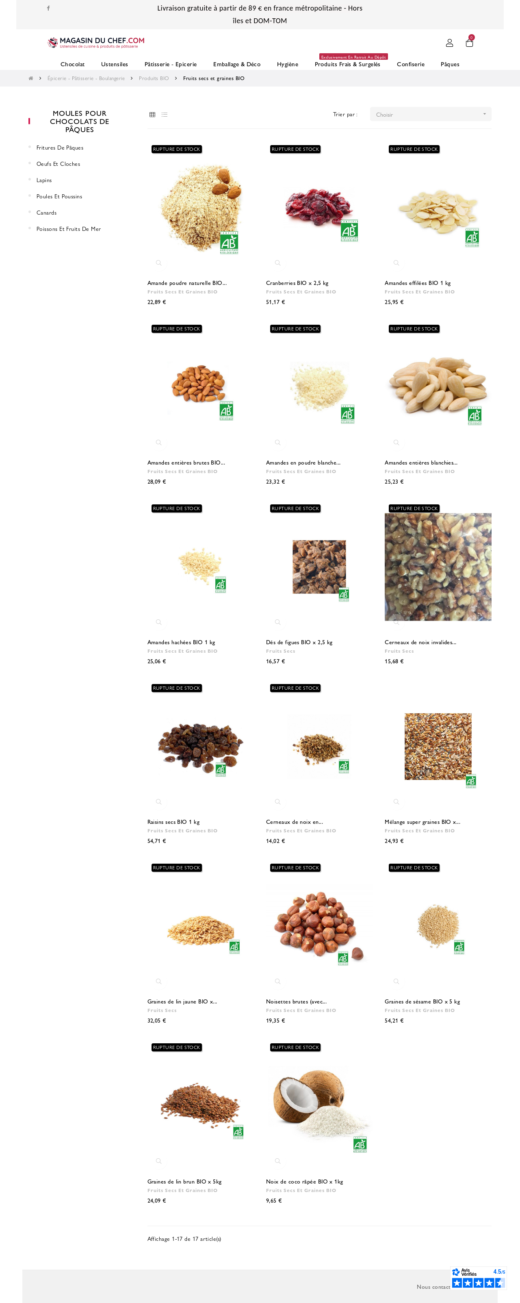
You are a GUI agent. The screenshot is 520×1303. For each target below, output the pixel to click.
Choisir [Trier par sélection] (434, 114)
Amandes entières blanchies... (421, 462)
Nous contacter (436, 1286)
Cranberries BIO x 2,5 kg (297, 282)
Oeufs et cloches (58, 163)
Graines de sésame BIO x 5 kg (422, 1001)
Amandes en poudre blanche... (303, 462)
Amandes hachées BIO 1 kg (181, 642)
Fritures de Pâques (60, 147)
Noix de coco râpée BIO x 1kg (304, 1181)
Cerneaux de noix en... (294, 821)
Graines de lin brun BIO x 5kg (184, 1181)
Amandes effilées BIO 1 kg (418, 282)
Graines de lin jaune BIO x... (182, 1001)
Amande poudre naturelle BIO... (187, 282)
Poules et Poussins (59, 196)
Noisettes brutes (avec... (296, 1001)
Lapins (44, 180)
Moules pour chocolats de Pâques (79, 121)
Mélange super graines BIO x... (422, 821)
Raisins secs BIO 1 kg (173, 821)
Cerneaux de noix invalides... (420, 642)
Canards (46, 212)
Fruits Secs (279, 650)
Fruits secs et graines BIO (180, 291)
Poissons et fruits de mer (69, 228)
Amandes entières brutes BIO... (186, 462)
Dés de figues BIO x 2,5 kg (299, 642)
